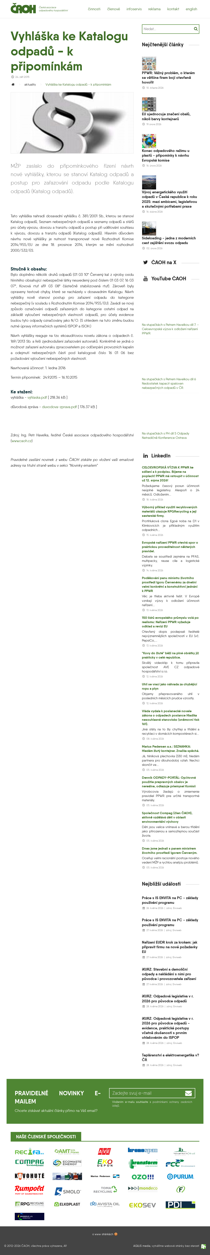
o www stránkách (102, 1234)
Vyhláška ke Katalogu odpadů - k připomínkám (78, 84)
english (191, 9)
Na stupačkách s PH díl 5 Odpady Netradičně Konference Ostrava (165, 435)
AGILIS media (141, 1246)
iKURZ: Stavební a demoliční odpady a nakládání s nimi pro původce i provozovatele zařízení (169, 974)
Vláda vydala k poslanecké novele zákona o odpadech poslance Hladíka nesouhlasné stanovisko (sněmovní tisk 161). (170, 717)
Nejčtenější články (163, 44)
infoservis (134, 9)
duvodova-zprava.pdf (59, 407)
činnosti (94, 9)
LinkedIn (156, 455)
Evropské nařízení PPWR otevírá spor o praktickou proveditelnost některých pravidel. (170, 546)
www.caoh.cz (22, 441)
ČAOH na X (159, 262)
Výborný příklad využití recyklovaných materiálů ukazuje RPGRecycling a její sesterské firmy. (169, 511)
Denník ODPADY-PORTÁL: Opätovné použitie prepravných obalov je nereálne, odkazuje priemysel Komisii (169, 781)
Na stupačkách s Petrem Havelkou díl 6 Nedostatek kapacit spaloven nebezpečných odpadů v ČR (169, 383)
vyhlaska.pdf (37, 397)
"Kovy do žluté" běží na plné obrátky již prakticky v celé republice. (170, 655)
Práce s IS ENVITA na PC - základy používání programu (170, 900)
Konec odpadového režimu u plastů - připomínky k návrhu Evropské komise (165, 155)
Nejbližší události (161, 883)
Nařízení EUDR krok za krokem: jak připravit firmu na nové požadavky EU (169, 947)
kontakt (173, 9)
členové (113, 9)
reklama (154, 9)
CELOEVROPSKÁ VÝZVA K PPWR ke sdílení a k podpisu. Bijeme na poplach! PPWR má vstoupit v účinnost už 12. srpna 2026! (170, 473)
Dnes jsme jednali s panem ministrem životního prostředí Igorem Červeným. (169, 850)
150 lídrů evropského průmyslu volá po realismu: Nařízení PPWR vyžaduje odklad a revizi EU (170, 622)
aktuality (30, 84)
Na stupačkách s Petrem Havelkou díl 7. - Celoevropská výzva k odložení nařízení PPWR (170, 329)
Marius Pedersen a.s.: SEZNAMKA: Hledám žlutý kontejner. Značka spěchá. (170, 748)
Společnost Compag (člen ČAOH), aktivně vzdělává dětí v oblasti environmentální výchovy (167, 817)
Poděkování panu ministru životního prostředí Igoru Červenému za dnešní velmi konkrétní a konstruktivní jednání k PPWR (169, 584)
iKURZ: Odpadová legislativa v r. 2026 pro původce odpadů (168, 998)
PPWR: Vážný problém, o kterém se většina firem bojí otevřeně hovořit (168, 77)
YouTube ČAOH (164, 278)
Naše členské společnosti (46, 1137)
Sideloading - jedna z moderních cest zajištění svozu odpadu (169, 240)
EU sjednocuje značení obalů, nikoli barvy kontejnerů (166, 116)
